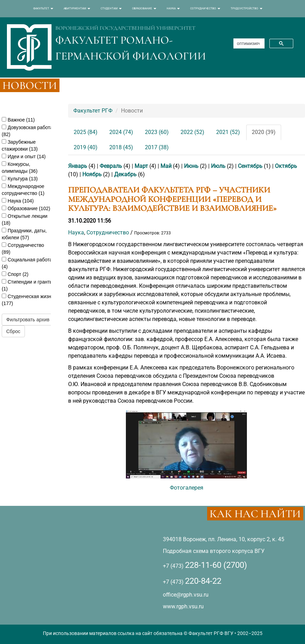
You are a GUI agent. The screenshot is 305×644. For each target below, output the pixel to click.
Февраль (111, 166)
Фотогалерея (186, 487)
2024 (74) (121, 132)
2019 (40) (86, 147)
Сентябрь (250, 166)
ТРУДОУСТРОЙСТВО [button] (246, 8)
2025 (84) (86, 132)
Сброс (13, 331)
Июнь (191, 166)
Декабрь (125, 174)
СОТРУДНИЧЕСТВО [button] (205, 8)
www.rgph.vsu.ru (183, 606)
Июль (218, 166)
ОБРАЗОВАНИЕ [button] (144, 8)
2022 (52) (192, 132)
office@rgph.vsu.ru (186, 594)
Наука (76, 232)
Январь (77, 166)
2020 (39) (264, 132)
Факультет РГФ (92, 110)
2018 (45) (121, 147)
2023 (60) (157, 132)
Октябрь (286, 166)
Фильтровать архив (27, 319)
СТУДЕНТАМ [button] (111, 8)
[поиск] (248, 44)
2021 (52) (228, 132)
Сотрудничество (107, 232)
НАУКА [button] (173, 8)
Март (141, 166)
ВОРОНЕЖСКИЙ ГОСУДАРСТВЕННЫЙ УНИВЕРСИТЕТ (125, 28)
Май (166, 166)
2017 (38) (157, 147)
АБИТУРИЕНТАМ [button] (77, 8)
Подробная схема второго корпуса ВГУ (214, 551)
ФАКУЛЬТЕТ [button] (43, 8)
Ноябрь (92, 174)
